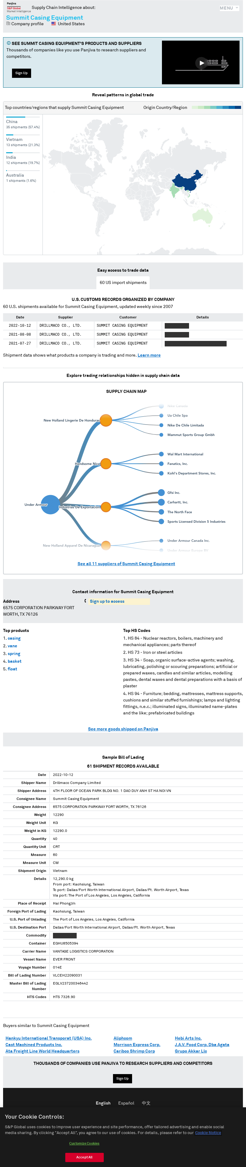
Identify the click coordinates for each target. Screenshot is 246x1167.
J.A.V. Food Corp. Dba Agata (202, 1045)
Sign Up (21, 73)
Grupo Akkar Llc (191, 1051)
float (12, 669)
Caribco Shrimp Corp (134, 1051)
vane (12, 646)
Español (126, 1103)
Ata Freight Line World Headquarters (42, 1051)
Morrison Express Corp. (137, 1045)
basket (15, 661)
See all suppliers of (126, 564)
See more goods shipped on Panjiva (123, 729)
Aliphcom (123, 1038)
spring (14, 654)
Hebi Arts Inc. (188, 1038)
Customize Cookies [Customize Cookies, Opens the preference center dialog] (84, 1147)
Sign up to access (107, 601)
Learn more (149, 355)
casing (14, 638)
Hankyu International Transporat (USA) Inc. (49, 1038)
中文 (146, 1103)
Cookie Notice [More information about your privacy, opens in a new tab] (208, 1138)
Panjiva (19, 7)
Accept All (84, 1161)
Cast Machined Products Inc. (34, 1045)
